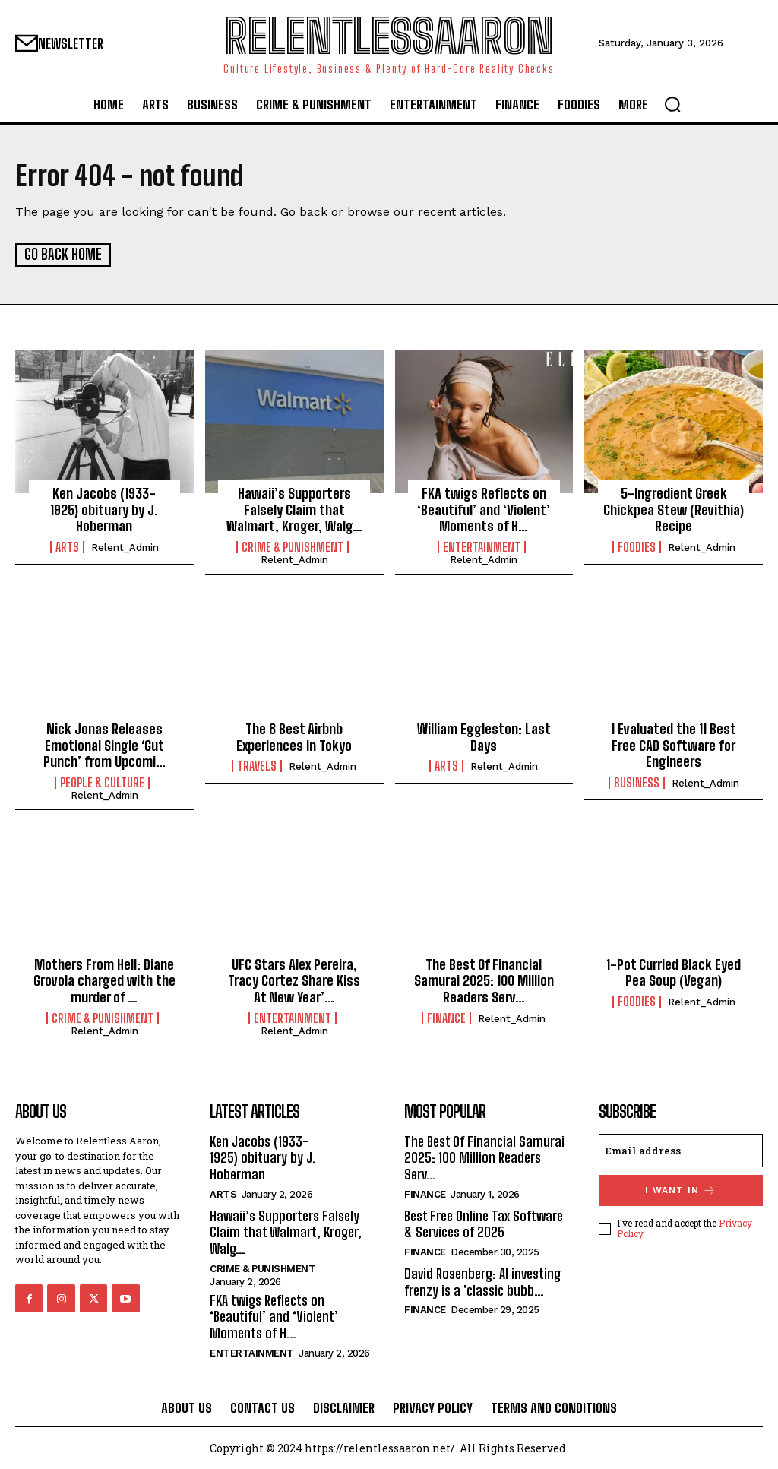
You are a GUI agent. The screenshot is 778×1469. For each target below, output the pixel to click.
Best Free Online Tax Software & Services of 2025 (483, 1222)
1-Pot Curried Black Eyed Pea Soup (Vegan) (674, 972)
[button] (672, 104)
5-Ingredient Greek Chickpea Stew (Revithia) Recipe (674, 509)
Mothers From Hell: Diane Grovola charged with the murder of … (104, 980)
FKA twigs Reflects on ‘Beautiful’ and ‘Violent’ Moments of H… (483, 509)
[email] (681, 1150)
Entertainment (481, 546)
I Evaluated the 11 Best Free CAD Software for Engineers (673, 744)
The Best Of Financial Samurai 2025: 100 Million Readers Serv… (484, 980)
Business (636, 782)
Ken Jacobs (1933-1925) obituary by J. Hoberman (104, 509)
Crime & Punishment (292, 546)
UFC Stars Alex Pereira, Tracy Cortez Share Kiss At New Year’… (294, 980)
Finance (446, 1018)
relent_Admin (125, 546)
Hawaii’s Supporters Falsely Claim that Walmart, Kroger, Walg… (294, 509)
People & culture (102, 782)
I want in (680, 1189)
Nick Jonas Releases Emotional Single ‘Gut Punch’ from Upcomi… (104, 744)
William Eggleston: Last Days (484, 736)
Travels (257, 765)
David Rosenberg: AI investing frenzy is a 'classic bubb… (482, 1280)
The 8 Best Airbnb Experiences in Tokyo (294, 736)
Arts (67, 546)
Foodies (637, 546)
